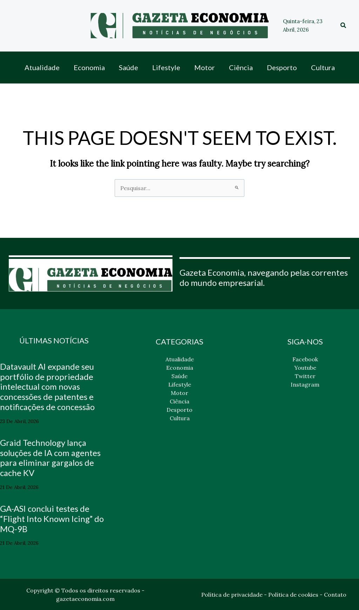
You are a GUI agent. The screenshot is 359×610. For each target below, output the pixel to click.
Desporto (179, 409)
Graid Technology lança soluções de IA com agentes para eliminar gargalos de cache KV (51, 457)
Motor (179, 392)
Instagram (305, 384)
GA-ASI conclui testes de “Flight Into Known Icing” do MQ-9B (53, 518)
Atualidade (179, 359)
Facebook (305, 359)
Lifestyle (179, 384)
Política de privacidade (232, 594)
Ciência (179, 401)
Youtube (305, 367)
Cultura (180, 418)
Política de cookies (293, 594)
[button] (343, 25)
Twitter (305, 376)
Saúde (179, 376)
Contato (335, 594)
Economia (179, 367)
